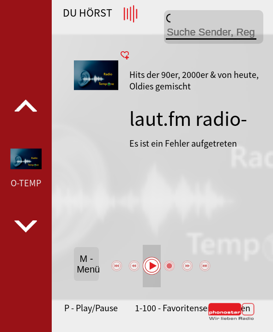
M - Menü (88, 264)
